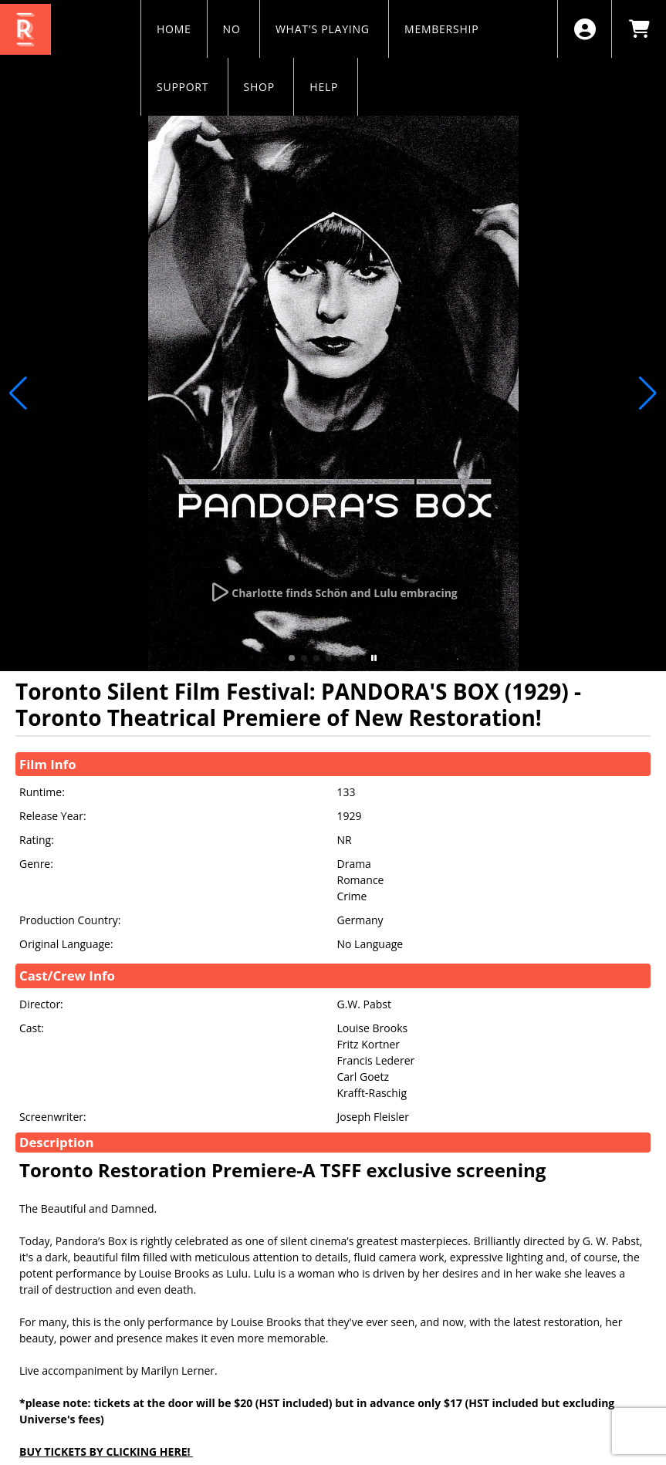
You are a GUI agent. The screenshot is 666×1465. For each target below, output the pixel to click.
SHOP (261, 86)
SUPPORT (184, 86)
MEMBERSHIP (443, 29)
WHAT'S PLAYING (324, 29)
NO (233, 29)
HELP (325, 86)
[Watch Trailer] (333, 592)
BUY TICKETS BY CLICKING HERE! (106, 1451)
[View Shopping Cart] (638, 29)
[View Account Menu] (584, 29)
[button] (292, 658)
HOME (174, 29)
